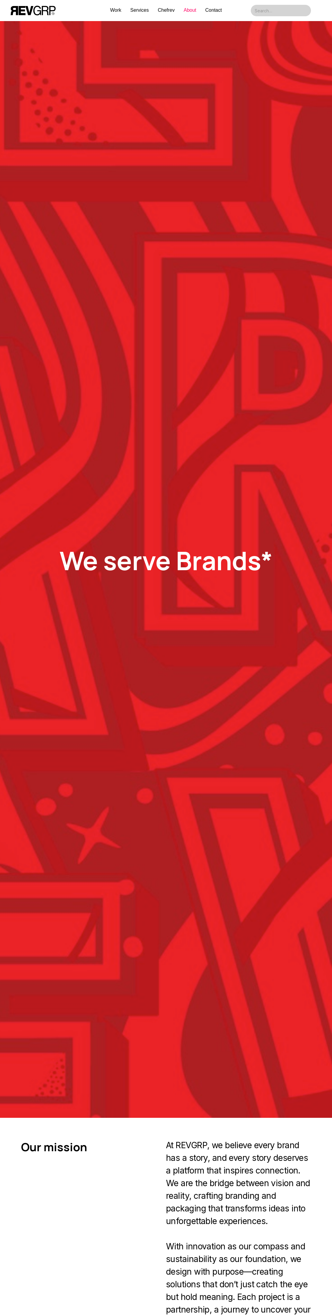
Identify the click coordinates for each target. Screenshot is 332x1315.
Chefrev (166, 10)
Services (139, 10)
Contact (213, 10)
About (190, 10)
